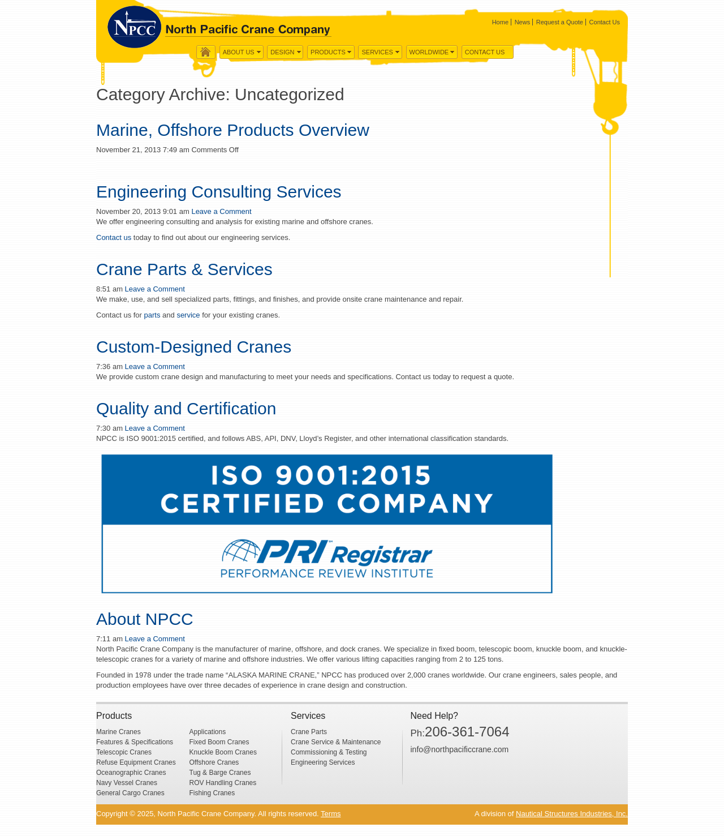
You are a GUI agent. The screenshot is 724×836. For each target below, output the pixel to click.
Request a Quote (559, 22)
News (523, 22)
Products (328, 52)
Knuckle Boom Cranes (223, 752)
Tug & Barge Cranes (220, 773)
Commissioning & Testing (329, 752)
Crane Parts (309, 732)
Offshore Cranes (214, 762)
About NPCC (144, 619)
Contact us (113, 237)
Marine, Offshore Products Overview (232, 130)
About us (239, 52)
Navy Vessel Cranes (126, 783)
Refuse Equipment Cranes (136, 762)
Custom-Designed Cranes (193, 346)
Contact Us (604, 22)
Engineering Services (323, 762)
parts (151, 315)
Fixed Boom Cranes (219, 742)
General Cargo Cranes (130, 793)
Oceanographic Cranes (131, 773)
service (188, 315)
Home (500, 22)
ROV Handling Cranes (223, 783)
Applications (207, 732)
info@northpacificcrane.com (460, 749)
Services (377, 52)
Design (282, 52)
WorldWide (429, 52)
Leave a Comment (221, 211)
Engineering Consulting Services (219, 191)
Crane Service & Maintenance (336, 742)
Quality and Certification (186, 408)
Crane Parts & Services (184, 269)
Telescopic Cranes (124, 752)
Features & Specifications (134, 742)
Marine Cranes (118, 732)
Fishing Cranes (212, 793)
